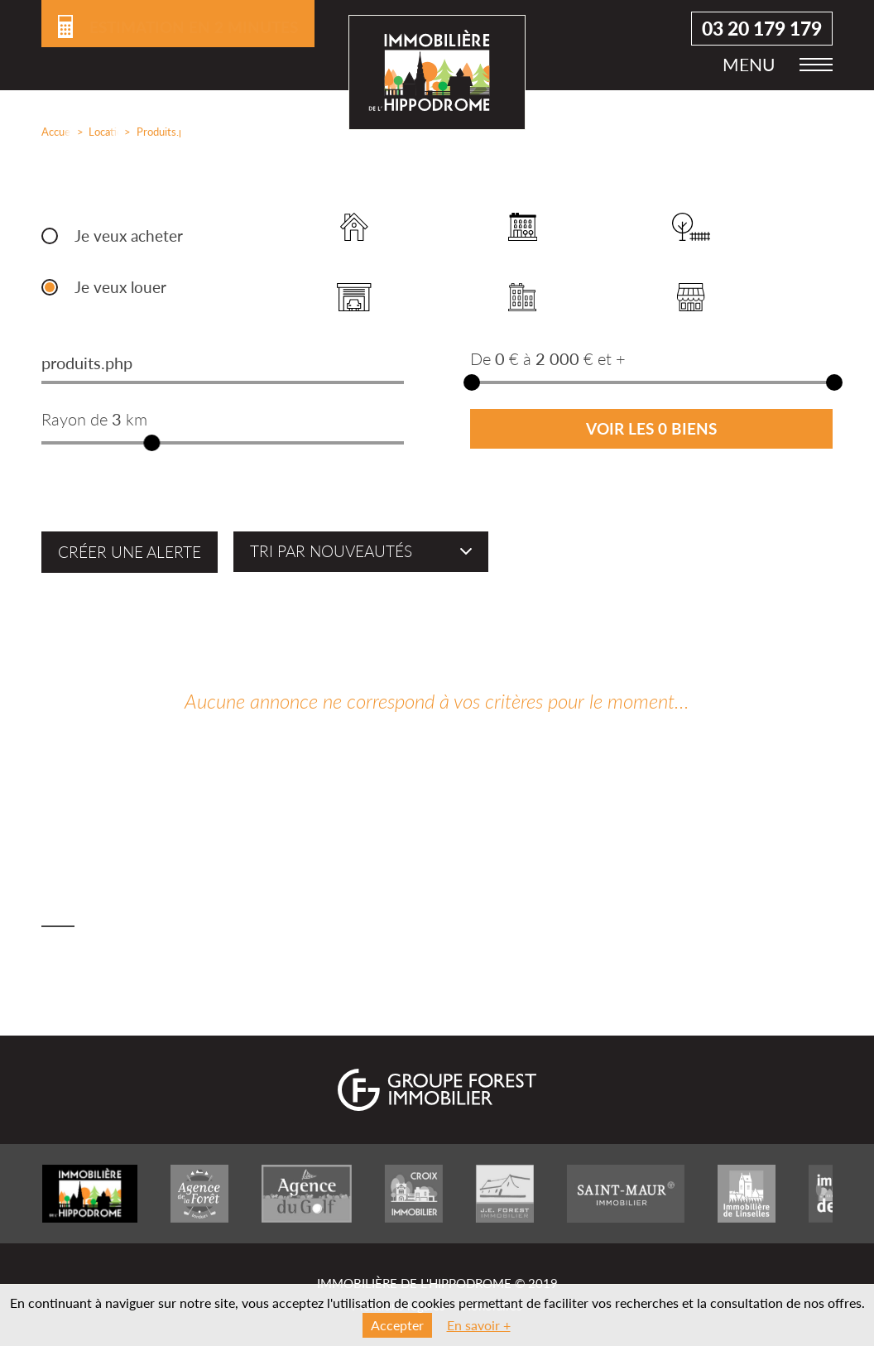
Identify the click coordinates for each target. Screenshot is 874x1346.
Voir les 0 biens (651, 429)
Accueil (52, 131)
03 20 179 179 (762, 33)
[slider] (151, 443)
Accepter (397, 1325)
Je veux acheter (128, 236)
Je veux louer (120, 287)
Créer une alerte (129, 552)
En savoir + (479, 1325)
